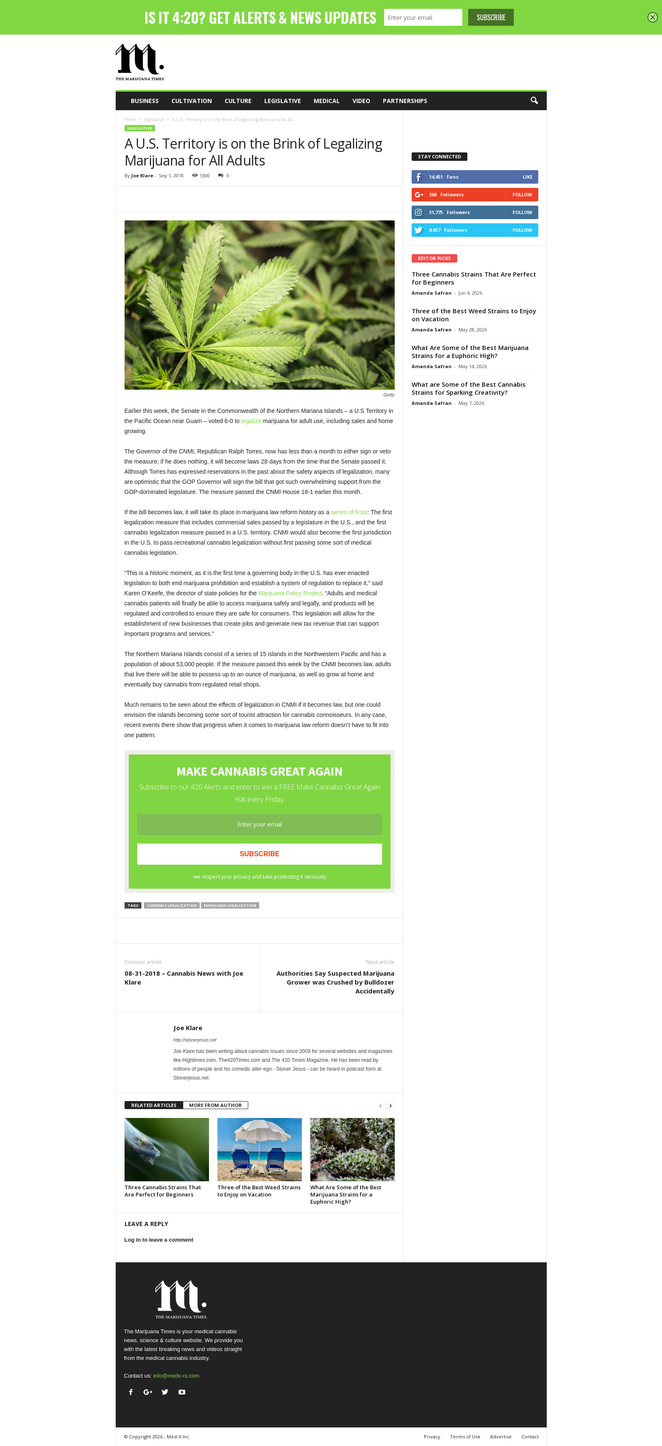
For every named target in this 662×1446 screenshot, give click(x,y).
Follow (522, 194)
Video (361, 101)
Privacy (432, 1436)
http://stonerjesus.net (195, 1039)
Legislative (282, 101)
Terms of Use (465, 1436)
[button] (534, 101)
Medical (327, 101)
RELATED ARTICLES (153, 1105)
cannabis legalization (172, 905)
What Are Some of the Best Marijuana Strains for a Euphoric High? (345, 1194)
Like (527, 177)
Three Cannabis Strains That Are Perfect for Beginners (163, 1190)
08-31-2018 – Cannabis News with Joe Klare (184, 977)
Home (130, 119)
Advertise (501, 1436)
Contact (530, 1436)
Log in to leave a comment (159, 1240)
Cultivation (191, 101)
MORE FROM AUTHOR (215, 1105)
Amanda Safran (432, 293)
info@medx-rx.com (176, 1376)
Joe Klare (142, 175)
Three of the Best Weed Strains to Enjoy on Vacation (259, 1190)
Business (145, 101)
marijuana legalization (230, 905)
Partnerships (405, 101)
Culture (238, 101)
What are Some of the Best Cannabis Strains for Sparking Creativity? (469, 388)
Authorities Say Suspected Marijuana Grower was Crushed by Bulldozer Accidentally (335, 982)
